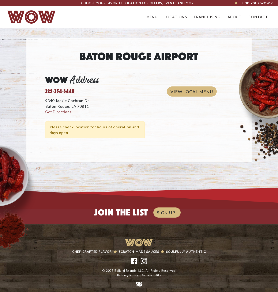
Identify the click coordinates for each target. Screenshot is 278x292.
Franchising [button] (207, 17)
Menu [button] (152, 17)
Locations (176, 17)
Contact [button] (258, 17)
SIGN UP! (167, 212)
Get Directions (58, 112)
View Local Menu (193, 91)
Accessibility (151, 275)
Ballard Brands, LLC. (129, 270)
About (234, 17)
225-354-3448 (60, 90)
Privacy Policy (128, 275)
